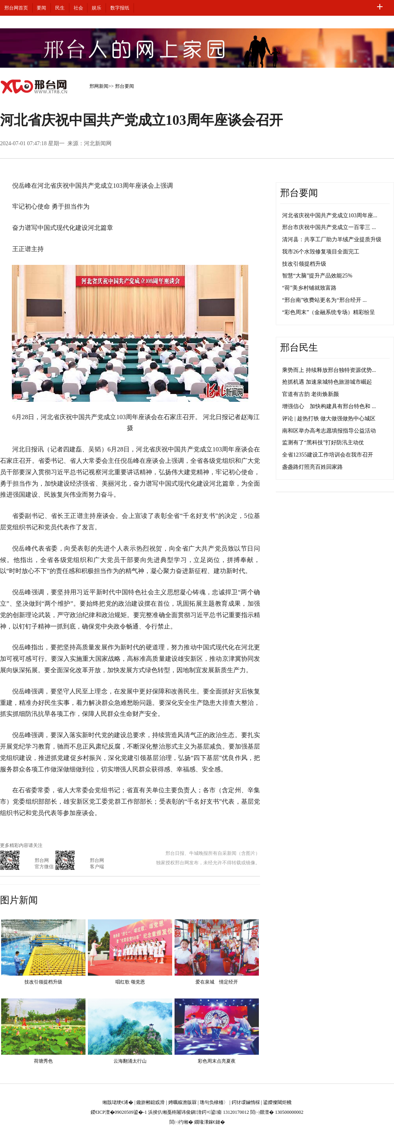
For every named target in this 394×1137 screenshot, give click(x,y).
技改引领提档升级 (43, 982)
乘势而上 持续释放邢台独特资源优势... (329, 370)
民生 (60, 8)
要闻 (41, 8)
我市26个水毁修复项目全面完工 (320, 252)
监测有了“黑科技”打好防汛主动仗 (323, 443)
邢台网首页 (16, 8)
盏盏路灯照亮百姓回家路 (312, 467)
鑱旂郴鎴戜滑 (150, 1102)
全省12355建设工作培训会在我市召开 (327, 455)
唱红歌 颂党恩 (130, 982)
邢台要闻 (124, 86)
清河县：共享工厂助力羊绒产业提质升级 (331, 239)
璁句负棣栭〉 (214, 1102)
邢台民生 (299, 347)
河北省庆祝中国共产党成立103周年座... (329, 215)
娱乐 (96, 8)
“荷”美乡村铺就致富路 (309, 288)
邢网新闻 (98, 86)
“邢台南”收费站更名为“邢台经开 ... (324, 300)
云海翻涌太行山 (130, 1061)
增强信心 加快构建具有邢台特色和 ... (329, 406)
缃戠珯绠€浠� (117, 1102)
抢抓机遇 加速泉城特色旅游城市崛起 (327, 382)
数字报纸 (119, 8)
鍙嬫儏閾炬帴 (277, 1102)
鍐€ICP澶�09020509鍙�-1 (119, 1112)
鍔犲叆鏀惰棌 (246, 1102)
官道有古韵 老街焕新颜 (310, 394)
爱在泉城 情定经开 (216, 982)
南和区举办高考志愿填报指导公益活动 (329, 431)
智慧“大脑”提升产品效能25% (317, 276)
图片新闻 (19, 900)
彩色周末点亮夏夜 (217, 1061)
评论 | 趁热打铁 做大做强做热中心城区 (328, 419)
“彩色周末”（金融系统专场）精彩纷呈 (328, 312)
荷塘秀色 (43, 1061)
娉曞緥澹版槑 (182, 1102)
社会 (78, 8)
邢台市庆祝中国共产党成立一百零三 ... (329, 227)
